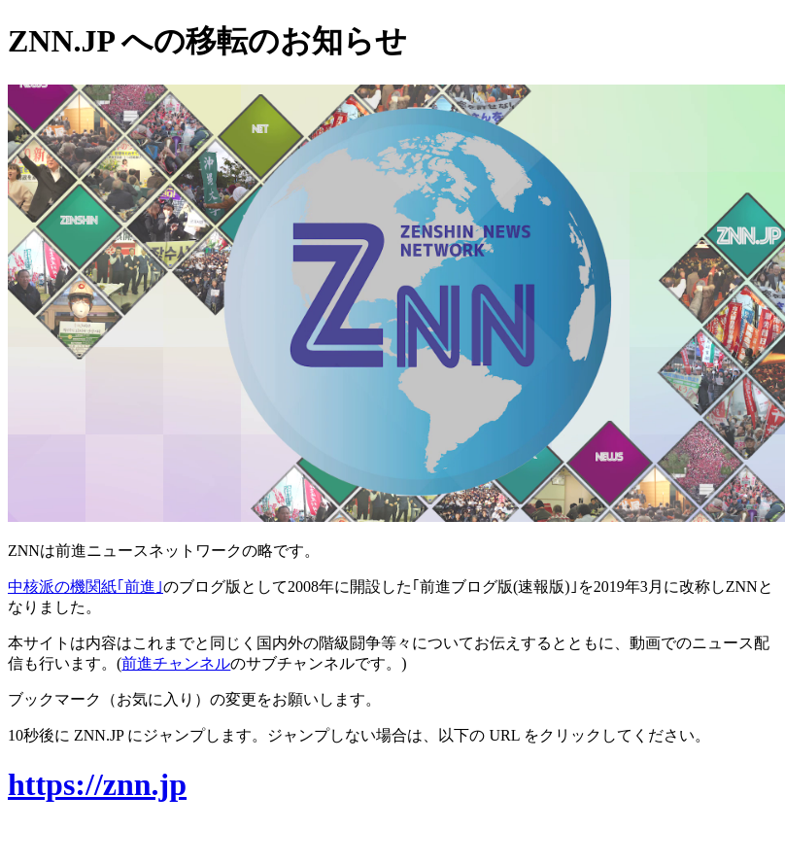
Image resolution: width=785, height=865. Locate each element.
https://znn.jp (97, 784)
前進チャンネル (175, 663)
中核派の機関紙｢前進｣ (85, 586)
